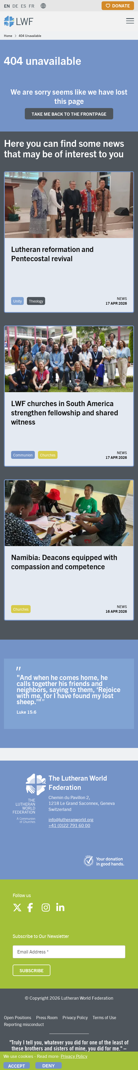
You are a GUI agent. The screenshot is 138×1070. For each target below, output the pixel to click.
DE (15, 6)
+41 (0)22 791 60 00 (69, 825)
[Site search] (117, 21)
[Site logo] (18, 21)
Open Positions (17, 1017)
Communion (23, 455)
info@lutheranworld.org (71, 819)
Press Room (47, 1017)
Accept (16, 1066)
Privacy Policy (75, 1017)
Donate (121, 5)
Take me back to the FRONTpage (69, 114)
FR (31, 6)
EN (7, 6)
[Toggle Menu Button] (130, 20)
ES (23, 6)
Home (8, 35)
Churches (47, 455)
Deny (48, 1065)
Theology (36, 301)
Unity (17, 301)
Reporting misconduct (24, 1024)
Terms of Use (104, 1017)
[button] (43, 5)
